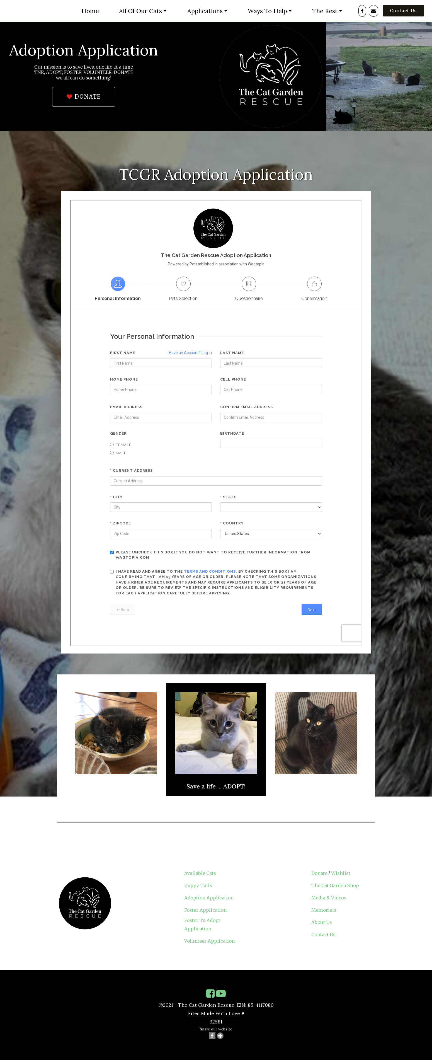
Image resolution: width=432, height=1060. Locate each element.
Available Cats (200, 873)
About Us (321, 922)
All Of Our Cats (140, 11)
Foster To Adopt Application (202, 925)
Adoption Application (209, 898)
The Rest (325, 11)
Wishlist (340, 873)
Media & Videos (328, 898)
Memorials (323, 910)
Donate (319, 873)
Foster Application (205, 910)
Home (90, 11)
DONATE (84, 97)
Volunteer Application (209, 941)
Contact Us (403, 10)
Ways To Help (267, 11)
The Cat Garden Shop (335, 885)
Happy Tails (198, 885)
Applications (205, 11)
